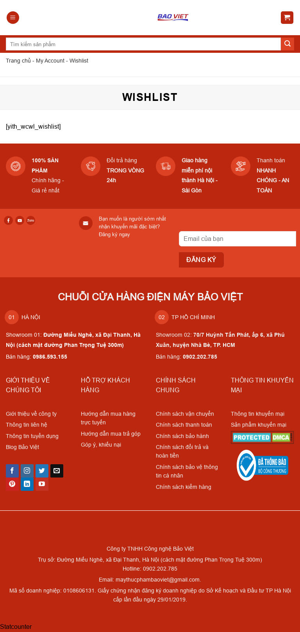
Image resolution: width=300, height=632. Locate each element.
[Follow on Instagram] (27, 471)
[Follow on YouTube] (42, 484)
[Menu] (13, 17)
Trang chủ (18, 60)
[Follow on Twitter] (42, 471)
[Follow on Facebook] (12, 471)
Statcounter (16, 626)
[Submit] (287, 44)
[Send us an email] (56, 471)
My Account (50, 60)
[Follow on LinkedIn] (27, 484)
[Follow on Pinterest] (12, 484)
